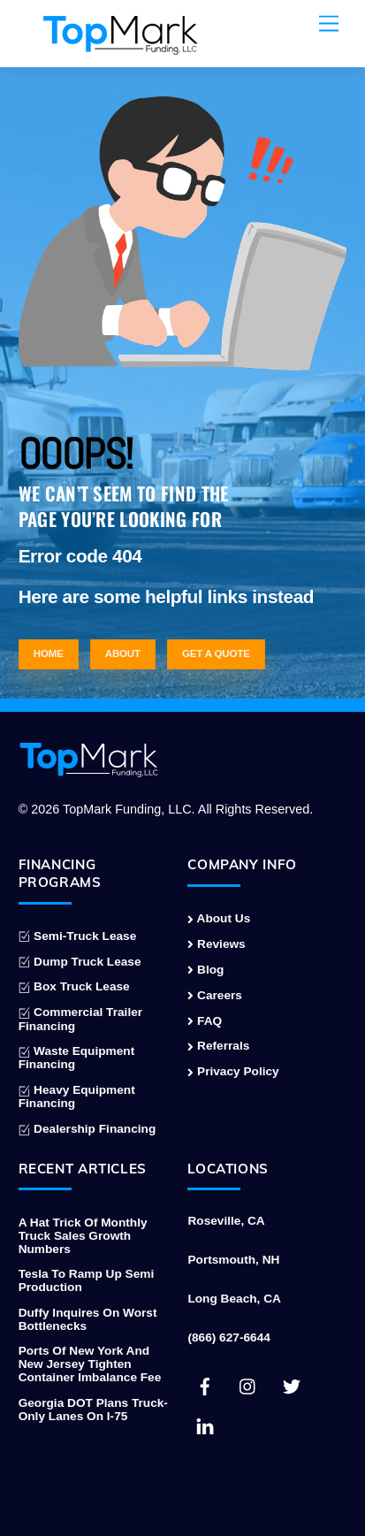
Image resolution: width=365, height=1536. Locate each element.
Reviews (216, 944)
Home (49, 653)
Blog (205, 969)
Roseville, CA (225, 1220)
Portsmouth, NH (233, 1259)
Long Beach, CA (233, 1298)
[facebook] (205, 1385)
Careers (214, 995)
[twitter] (291, 1385)
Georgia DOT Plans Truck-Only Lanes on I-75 (93, 1409)
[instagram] (248, 1385)
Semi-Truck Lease (78, 936)
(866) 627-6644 (228, 1337)
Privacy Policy (232, 1071)
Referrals (218, 1045)
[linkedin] (205, 1425)
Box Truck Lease (74, 986)
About (123, 653)
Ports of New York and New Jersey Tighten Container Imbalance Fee (90, 1364)
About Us (218, 918)
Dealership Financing (87, 1128)
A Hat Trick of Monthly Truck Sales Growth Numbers (83, 1236)
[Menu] (328, 24)
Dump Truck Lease (80, 961)
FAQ (204, 1021)
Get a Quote (216, 653)
